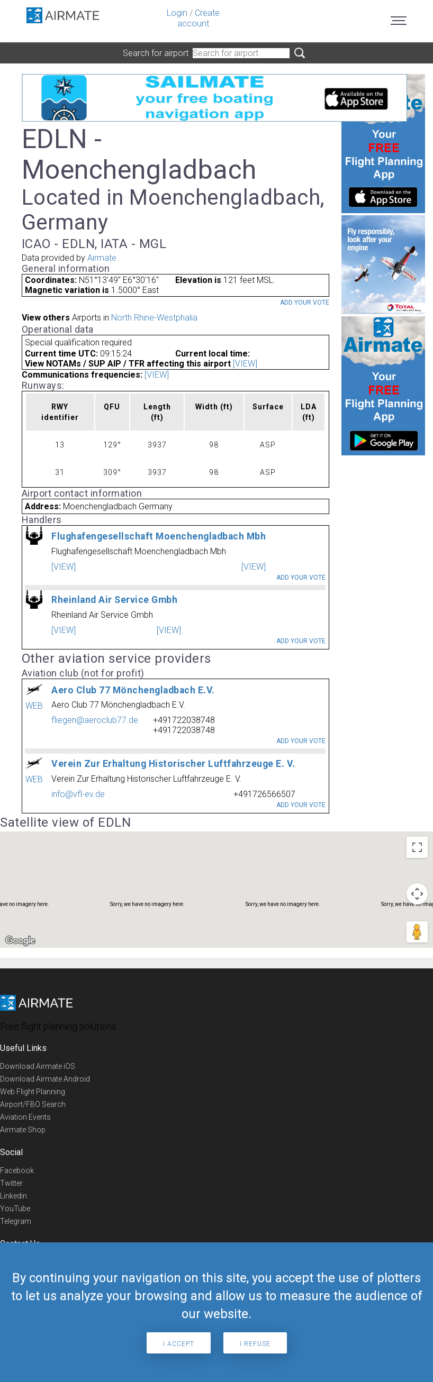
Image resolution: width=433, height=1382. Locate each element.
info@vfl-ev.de (78, 794)
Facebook (17, 1170)
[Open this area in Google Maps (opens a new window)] (20, 941)
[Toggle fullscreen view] (417, 847)
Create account (198, 18)
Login (177, 13)
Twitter (11, 1183)
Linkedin (13, 1196)
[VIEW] (245, 364)
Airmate (101, 258)
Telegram (15, 1221)
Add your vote (304, 302)
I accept (178, 1344)
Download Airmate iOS (37, 1066)
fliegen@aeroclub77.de (94, 720)
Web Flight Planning (32, 1091)
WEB (34, 706)
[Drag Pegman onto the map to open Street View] (417, 931)
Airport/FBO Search (33, 1104)
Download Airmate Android (45, 1079)
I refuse (255, 1344)
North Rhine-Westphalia (154, 318)
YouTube (15, 1208)
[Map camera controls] (417, 893)
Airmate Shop (23, 1129)
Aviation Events (25, 1117)
